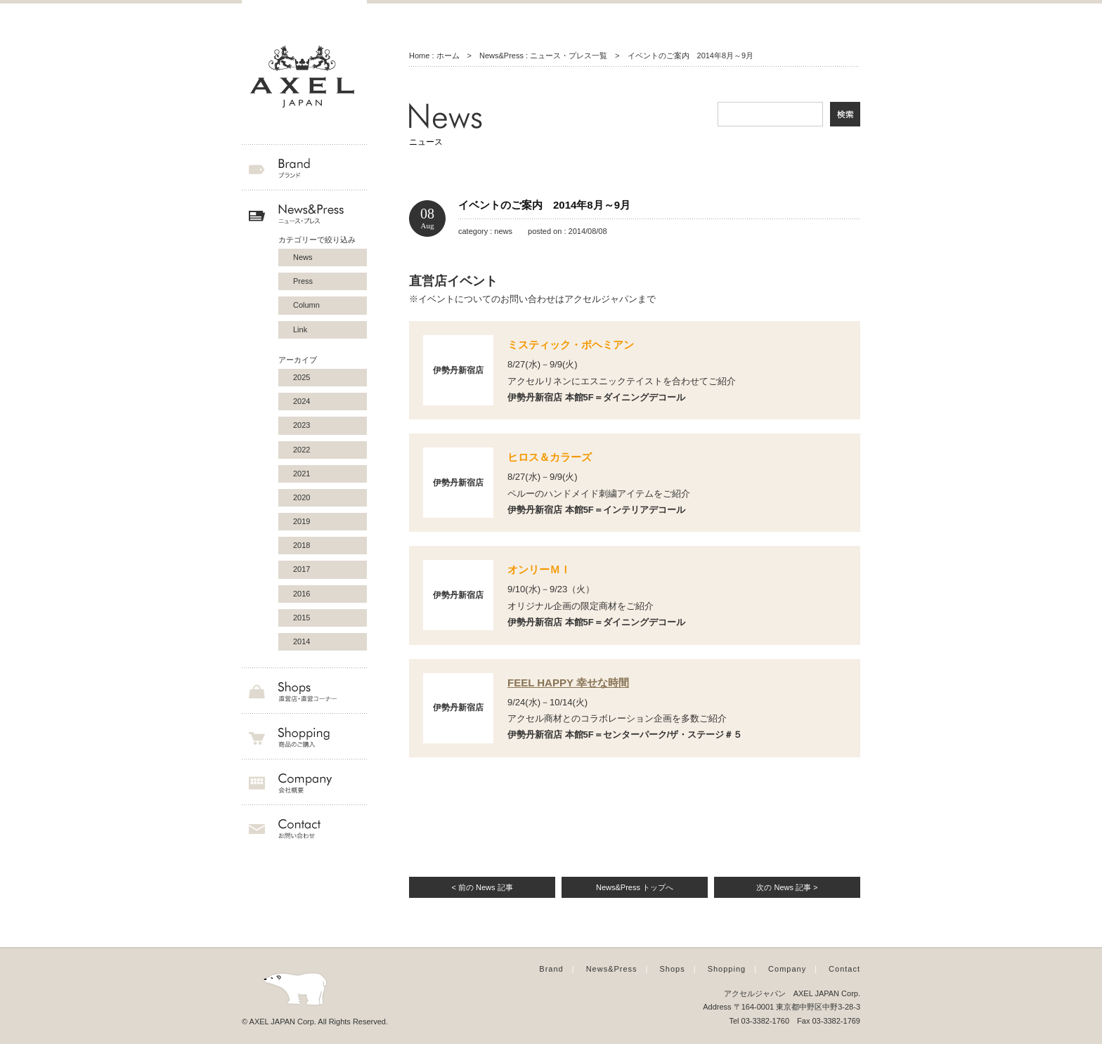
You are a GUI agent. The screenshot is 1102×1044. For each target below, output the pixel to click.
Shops (672, 969)
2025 (301, 377)
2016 (301, 593)
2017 (301, 569)
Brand (551, 969)
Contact (844, 969)
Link (300, 329)
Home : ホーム (434, 55)
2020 (301, 497)
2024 (301, 401)
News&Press (611, 969)
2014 (301, 641)
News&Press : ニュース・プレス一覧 (543, 55)
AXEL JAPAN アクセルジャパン (304, 77)
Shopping (727, 969)
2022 (301, 449)
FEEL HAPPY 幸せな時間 (568, 683)
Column (306, 305)
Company (787, 969)
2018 (301, 545)
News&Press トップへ (634, 887)
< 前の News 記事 (481, 887)
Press (303, 281)
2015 (301, 617)
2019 (301, 521)
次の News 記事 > (786, 887)
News (303, 257)
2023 (301, 425)
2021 (301, 473)
